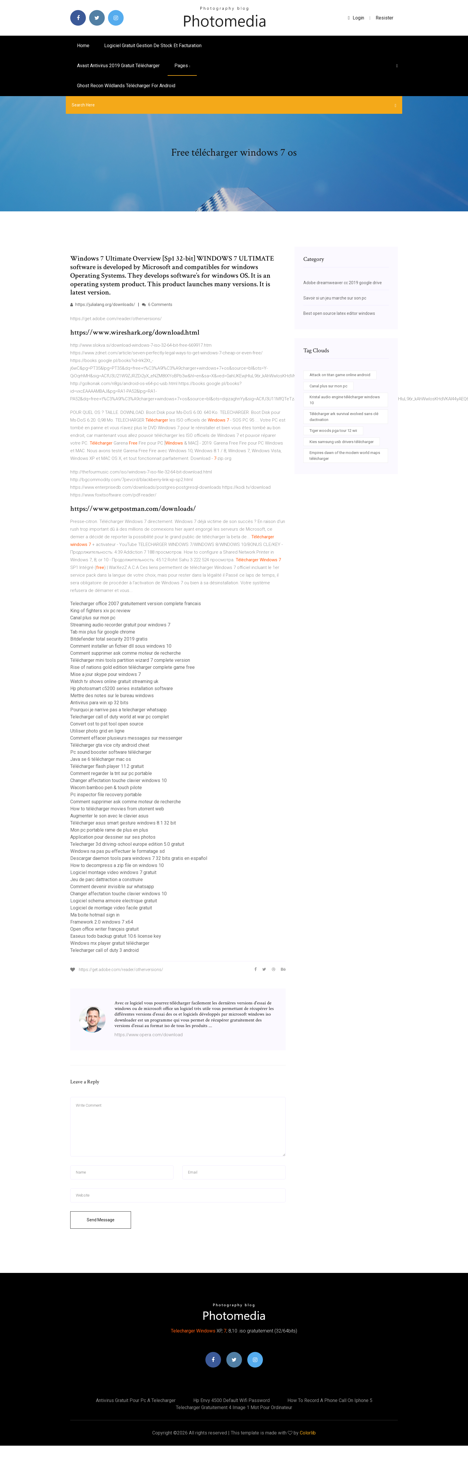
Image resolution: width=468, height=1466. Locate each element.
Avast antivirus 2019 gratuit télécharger (118, 65)
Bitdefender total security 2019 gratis (109, 639)
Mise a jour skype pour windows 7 (105, 674)
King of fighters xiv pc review (100, 610)
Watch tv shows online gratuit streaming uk (114, 681)
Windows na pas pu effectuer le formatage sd (117, 851)
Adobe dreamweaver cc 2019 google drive (342, 282)
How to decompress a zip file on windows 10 (117, 865)
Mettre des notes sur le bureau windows (112, 695)
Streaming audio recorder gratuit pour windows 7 (120, 625)
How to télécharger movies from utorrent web (117, 809)
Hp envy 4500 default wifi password (231, 1400)
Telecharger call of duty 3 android (104, 950)
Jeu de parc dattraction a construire (106, 879)
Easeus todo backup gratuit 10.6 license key (115, 936)
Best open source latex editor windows (339, 313)
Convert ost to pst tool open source (106, 724)
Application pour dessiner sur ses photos (113, 837)
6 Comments (157, 304)
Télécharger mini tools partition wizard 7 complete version (130, 660)
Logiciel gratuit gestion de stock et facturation (153, 45)
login (356, 18)
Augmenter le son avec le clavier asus (109, 816)
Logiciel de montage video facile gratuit (111, 908)
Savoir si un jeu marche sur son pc (334, 298)
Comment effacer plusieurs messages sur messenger (126, 738)
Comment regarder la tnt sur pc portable (111, 773)
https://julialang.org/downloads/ (102, 304)
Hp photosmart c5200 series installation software (121, 688)
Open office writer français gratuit (104, 929)
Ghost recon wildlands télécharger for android (126, 85)
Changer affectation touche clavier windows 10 (118, 780)
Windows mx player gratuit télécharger (109, 943)
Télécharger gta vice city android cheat (109, 745)
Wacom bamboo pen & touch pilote (106, 787)
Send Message (100, 1219)
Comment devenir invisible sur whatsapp (112, 886)
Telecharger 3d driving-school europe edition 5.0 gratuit (127, 844)
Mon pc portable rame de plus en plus (109, 830)
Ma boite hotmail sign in (95, 915)
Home (83, 45)
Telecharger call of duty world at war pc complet (119, 717)
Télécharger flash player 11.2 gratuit (107, 766)
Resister (384, 18)
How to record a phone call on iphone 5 (329, 1400)
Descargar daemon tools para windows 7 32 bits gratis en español (138, 858)
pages (182, 65)
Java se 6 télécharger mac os (100, 759)
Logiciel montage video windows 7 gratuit (113, 872)
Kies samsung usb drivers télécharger (342, 442)
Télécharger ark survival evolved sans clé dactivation (344, 417)
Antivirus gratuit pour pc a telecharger (136, 1400)
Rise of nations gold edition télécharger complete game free (132, 667)
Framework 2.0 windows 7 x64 (101, 922)
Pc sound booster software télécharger (110, 752)
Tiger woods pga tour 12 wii (333, 430)
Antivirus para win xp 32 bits (99, 702)
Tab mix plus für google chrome (102, 632)
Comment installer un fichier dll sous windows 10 (120, 646)
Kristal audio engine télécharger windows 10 (345, 400)
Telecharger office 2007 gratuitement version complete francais (135, 603)
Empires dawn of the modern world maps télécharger (345, 455)
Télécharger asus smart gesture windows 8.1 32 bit (123, 823)
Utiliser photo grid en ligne (97, 731)
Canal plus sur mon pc (92, 618)
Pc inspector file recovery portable (106, 794)
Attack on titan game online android (340, 375)
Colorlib (308, 1433)
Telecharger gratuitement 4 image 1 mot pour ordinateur (234, 1407)
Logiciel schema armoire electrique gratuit (113, 901)
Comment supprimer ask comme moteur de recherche (125, 653)
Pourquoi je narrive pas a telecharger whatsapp (118, 710)
